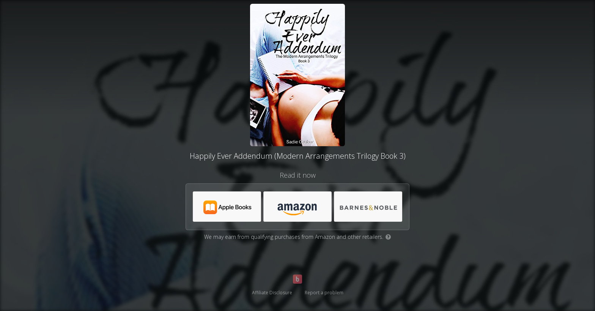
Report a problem (324, 292)
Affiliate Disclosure (272, 292)
